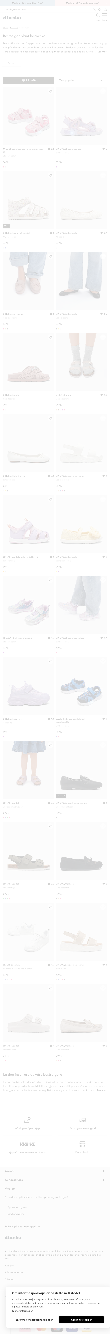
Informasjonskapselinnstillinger (34, 1319)
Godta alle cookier (81, 1319)
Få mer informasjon (22, 1310)
